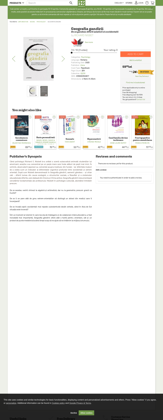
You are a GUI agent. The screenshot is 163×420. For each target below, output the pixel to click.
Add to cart (135, 54)
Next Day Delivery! (141, 76)
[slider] (94, 53)
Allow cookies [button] (86, 413)
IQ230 (83, 73)
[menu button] (17, 3)
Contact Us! (140, 99)
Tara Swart (70, 142)
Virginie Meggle (94, 142)
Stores (129, 3)
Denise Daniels (49, 142)
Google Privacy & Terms (80, 403)
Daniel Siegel (42, 140)
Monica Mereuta (142, 143)
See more (82, 42)
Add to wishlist (135, 60)
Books (32, 22)
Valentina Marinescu (21, 143)
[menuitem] (119, 3)
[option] (38, 59)
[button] (50, 3)
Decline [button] (73, 413)
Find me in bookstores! (135, 82)
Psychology (41, 22)
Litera (82, 65)
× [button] (151, 8)
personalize (11, 403)
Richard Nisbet (83, 35)
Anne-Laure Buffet (118, 143)
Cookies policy (58, 403)
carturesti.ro (23, 22)
